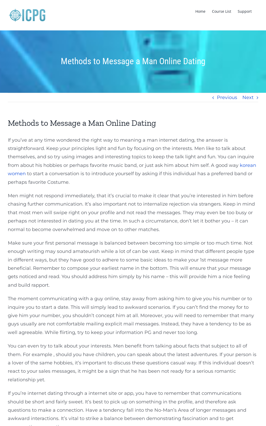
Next (248, 97)
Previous (227, 97)
